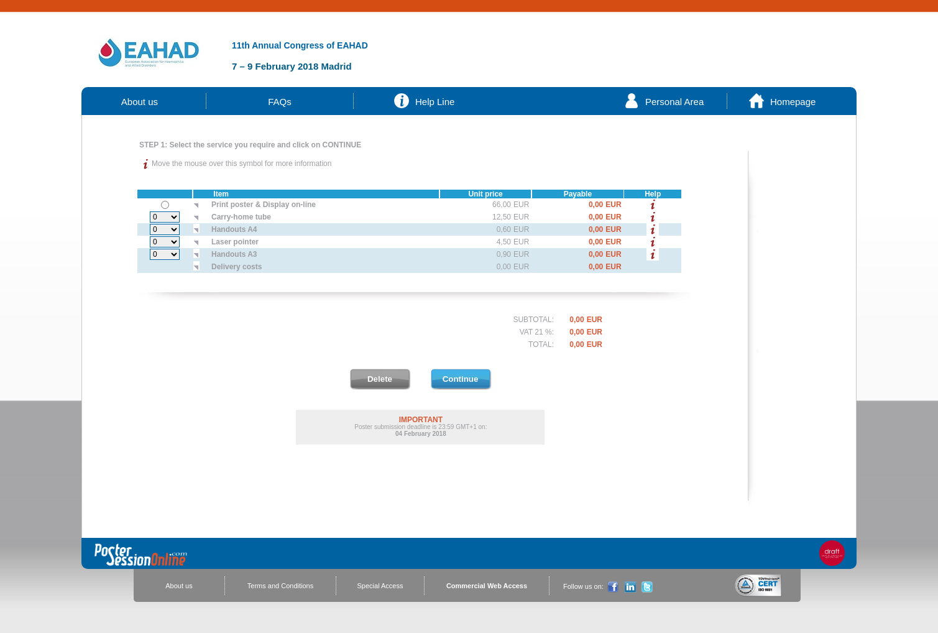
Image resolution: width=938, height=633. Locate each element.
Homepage (793, 101)
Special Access (380, 585)
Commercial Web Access (486, 585)
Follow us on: (583, 586)
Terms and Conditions (280, 585)
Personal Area (674, 101)
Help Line (434, 101)
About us (139, 101)
